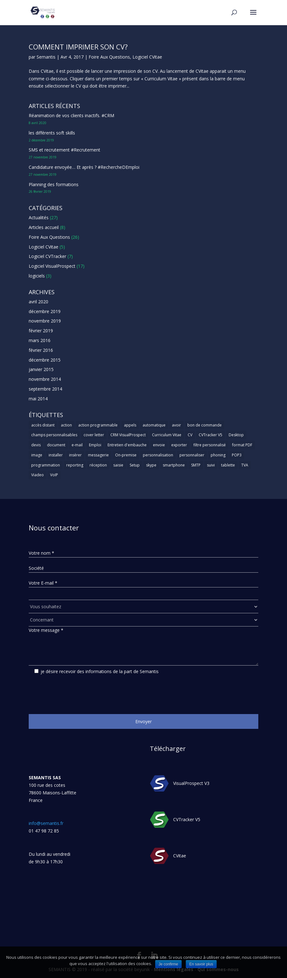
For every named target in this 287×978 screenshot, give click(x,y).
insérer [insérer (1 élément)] (75, 455)
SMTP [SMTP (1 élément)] (196, 465)
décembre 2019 (45, 311)
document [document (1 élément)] (56, 445)
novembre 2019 (45, 321)
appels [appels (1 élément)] (130, 425)
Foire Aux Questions (109, 57)
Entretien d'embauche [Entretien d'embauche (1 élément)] (127, 445)
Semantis (46, 57)
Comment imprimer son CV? (78, 46)
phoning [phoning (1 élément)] (218, 455)
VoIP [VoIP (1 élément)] (54, 475)
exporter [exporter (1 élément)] (179, 445)
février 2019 (41, 331)
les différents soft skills (52, 133)
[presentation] (77, 692)
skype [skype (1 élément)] (151, 465)
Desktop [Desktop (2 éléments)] (236, 435)
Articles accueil (44, 227)
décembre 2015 (45, 360)
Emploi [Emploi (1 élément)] (95, 445)
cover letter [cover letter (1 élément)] (94, 435)
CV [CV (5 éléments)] (190, 435)
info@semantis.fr (46, 823)
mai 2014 (38, 399)
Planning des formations (54, 184)
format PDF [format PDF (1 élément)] (242, 445)
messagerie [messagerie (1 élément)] (98, 455)
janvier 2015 (41, 369)
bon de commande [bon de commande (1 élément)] (204, 425)
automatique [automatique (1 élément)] (154, 425)
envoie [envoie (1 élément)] (159, 445)
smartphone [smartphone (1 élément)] (174, 465)
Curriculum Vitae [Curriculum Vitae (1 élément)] (166, 435)
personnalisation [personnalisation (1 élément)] (158, 455)
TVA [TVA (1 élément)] (244, 465)
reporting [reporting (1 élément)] (74, 465)
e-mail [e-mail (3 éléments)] (77, 445)
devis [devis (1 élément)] (36, 445)
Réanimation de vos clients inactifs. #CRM (71, 115)
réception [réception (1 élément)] (98, 465)
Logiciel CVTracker (47, 256)
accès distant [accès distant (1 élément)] (43, 425)
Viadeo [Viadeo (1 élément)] (37, 475)
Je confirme (168, 964)
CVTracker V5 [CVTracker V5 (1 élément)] (210, 435)
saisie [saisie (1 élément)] (118, 465)
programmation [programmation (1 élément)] (45, 465)
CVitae (179, 856)
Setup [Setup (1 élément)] (135, 465)
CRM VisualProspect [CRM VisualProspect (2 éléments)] (128, 435)
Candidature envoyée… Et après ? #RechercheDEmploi (84, 167)
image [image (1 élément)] (36, 455)
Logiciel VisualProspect (52, 266)
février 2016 (41, 350)
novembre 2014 (45, 379)
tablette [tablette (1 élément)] (228, 465)
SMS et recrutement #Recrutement (64, 150)
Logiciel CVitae (147, 57)
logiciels (37, 276)
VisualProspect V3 (191, 783)
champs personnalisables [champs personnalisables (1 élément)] (54, 435)
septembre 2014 (45, 389)
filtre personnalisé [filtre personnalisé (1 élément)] (209, 445)
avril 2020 (38, 302)
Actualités (39, 217)
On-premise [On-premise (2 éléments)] (126, 455)
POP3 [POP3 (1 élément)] (237, 455)
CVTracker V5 (186, 820)
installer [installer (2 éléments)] (56, 455)
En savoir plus (201, 964)
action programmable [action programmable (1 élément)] (98, 425)
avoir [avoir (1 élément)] (176, 425)
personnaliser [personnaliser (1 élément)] (191, 455)
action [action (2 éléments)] (66, 425)
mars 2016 (39, 340)
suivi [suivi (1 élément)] (211, 465)
